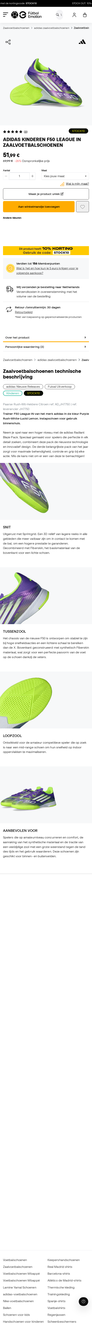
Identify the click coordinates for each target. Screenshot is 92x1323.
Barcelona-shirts (59, 1273)
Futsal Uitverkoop (60, 386)
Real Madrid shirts (60, 1266)
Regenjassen (56, 1314)
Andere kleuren (12, 217)
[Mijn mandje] (85, 14)
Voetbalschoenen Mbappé (21, 1273)
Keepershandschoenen (64, 1260)
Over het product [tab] (17, 337)
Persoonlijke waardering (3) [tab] (24, 346)
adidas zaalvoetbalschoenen (51, 27)
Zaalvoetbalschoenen (16, 27)
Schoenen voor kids (16, 1314)
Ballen (7, 1308)
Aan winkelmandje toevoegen (39, 206)
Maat (44, 170)
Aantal (6, 170)
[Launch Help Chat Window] (83, 1301)
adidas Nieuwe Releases (23, 386)
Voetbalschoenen (15, 1260)
